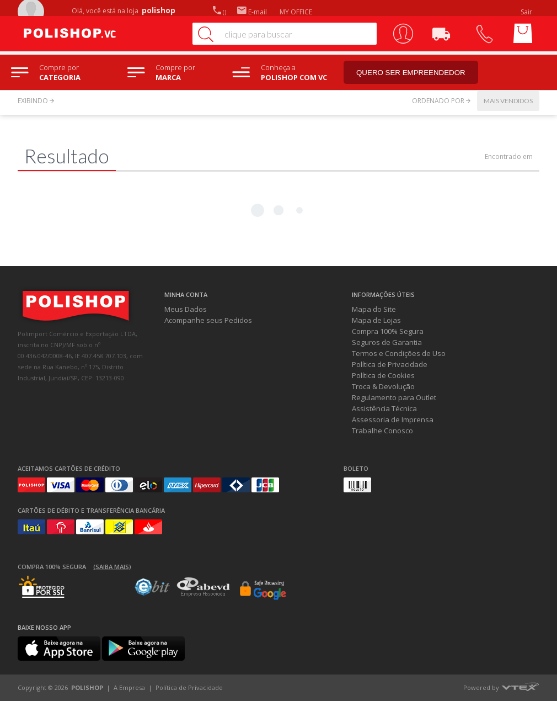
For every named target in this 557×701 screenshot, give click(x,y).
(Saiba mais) (112, 566)
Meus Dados (185, 309)
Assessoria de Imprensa (392, 419)
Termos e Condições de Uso (399, 353)
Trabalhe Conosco (382, 431)
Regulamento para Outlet (394, 397)
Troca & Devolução (383, 386)
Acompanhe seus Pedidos (208, 320)
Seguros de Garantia (387, 342)
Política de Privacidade (389, 364)
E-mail (252, 12)
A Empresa (129, 687)
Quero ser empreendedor (410, 72)
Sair (527, 12)
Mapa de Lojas (376, 320)
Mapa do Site (374, 309)
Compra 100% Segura (388, 331)
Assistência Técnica (384, 408)
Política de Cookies (383, 375)
